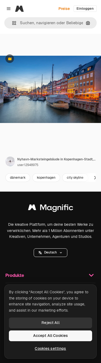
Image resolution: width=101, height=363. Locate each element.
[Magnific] (19, 8)
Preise (64, 8)
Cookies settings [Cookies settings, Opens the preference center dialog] (50, 348)
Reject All (50, 322)
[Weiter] (95, 177)
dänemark (18, 177)
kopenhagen (46, 177)
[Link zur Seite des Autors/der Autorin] (10, 161)
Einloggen (85, 8)
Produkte (50, 275)
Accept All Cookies (50, 335)
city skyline (75, 177)
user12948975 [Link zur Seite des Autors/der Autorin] (28, 165)
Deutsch (50, 252)
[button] (12, 23)
